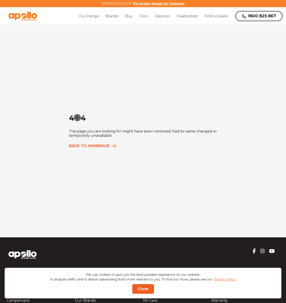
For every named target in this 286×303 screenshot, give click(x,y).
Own (143, 16)
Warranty (219, 300)
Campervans (18, 300)
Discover (162, 16)
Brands (112, 16)
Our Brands (85, 300)
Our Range (89, 16)
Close (143, 289)
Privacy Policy (225, 279)
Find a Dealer (217, 16)
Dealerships (187, 16)
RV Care (150, 300)
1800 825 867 (259, 15)
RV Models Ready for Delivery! (158, 4)
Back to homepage (92, 146)
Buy (129, 16)
